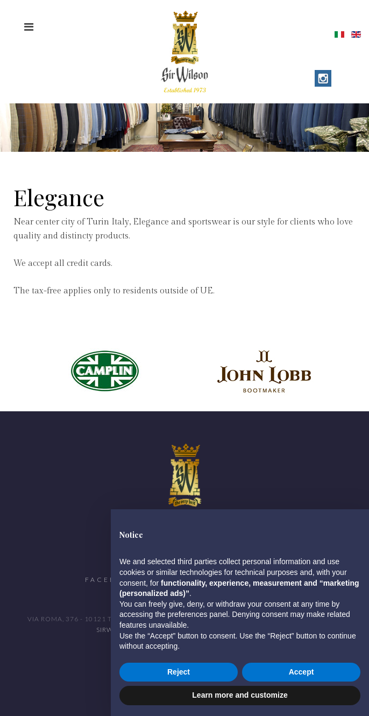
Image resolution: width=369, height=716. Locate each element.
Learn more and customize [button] (239, 695)
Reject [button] (178, 672)
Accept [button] (301, 672)
